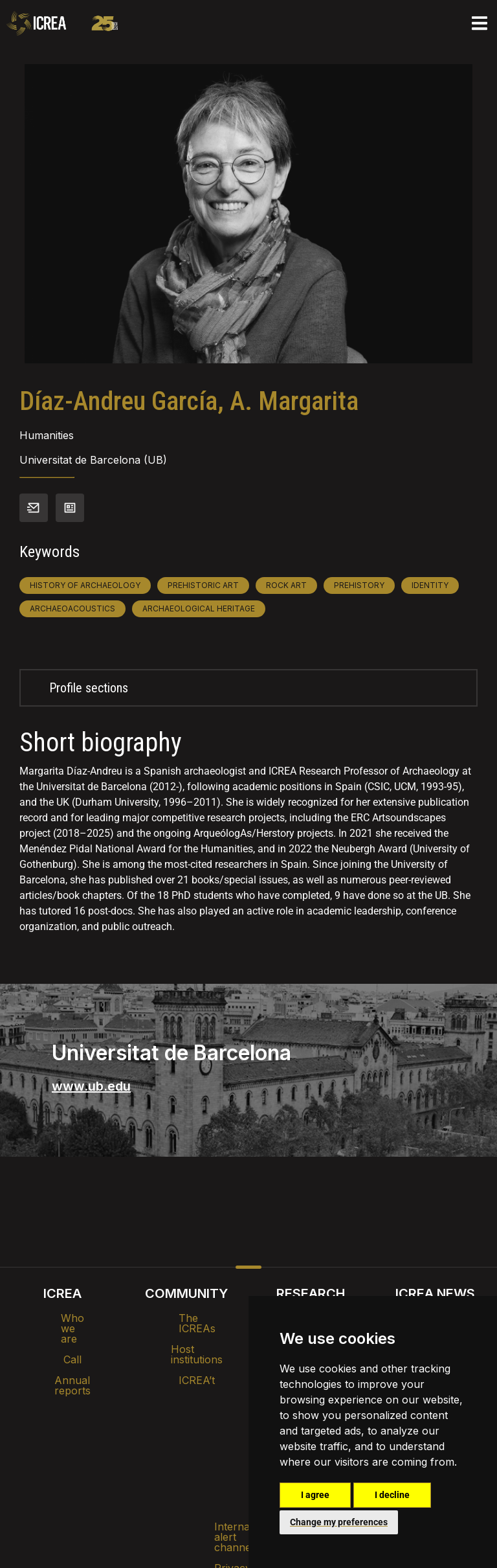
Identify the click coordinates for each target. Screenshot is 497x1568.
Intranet (133, 1420)
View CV (70, 508)
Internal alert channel (76, 1454)
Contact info (33, 508)
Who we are (62, 1318)
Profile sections (88, 688)
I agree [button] (315, 1495)
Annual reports (62, 1359)
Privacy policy (184, 1454)
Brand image (204, 1420)
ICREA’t (186, 1359)
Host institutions (187, 1338)
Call (62, 1338)
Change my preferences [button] (339, 1522)
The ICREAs (186, 1318)
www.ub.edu (91, 1086)
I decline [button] (392, 1495)
